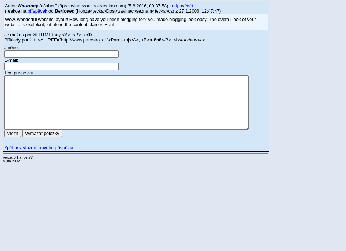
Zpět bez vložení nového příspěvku (39, 147)
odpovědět (182, 5)
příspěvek (37, 11)
